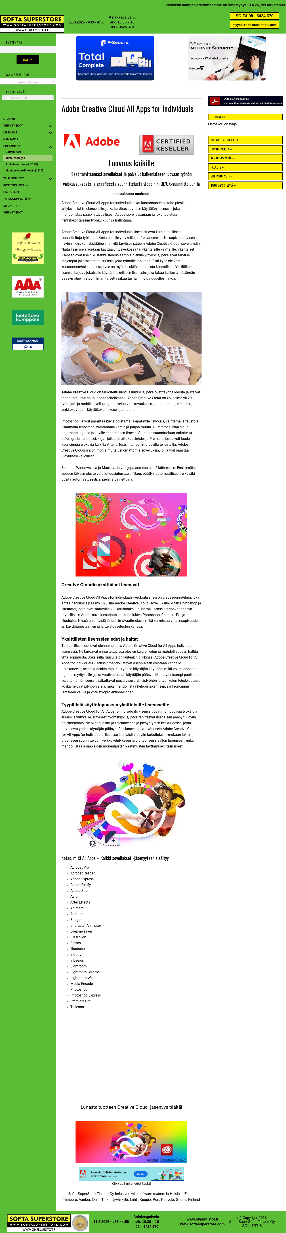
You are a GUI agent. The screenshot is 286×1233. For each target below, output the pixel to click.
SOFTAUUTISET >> (221, 176)
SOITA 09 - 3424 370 (254, 16)
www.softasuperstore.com (202, 1224)
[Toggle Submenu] (50, 126)
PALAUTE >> (218, 167)
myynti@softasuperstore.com (255, 25)
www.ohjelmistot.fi (202, 1219)
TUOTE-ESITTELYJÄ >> (223, 185)
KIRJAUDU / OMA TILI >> (224, 139)
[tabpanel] (131, 937)
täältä (175, 1107)
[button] (115, 58)
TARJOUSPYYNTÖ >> (222, 158)
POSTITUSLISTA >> (222, 149)
